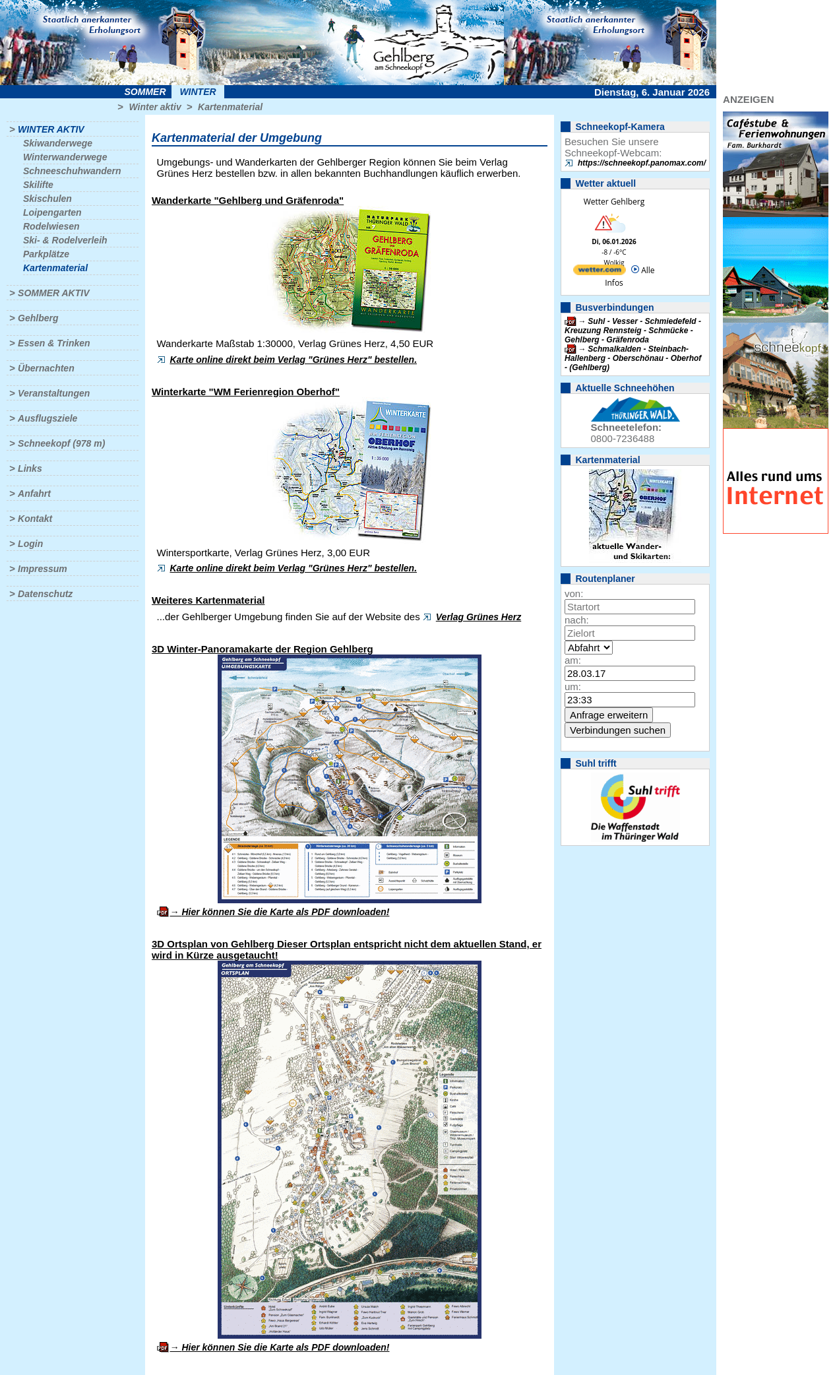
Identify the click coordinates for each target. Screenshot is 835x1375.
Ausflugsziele (47, 418)
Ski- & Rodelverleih (65, 240)
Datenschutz (45, 594)
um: (573, 686)
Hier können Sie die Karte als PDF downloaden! (285, 912)
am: (573, 660)
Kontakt (35, 518)
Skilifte (38, 184)
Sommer (145, 91)
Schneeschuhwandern (72, 171)
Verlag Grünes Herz (478, 617)
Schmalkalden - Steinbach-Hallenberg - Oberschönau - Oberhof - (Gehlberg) (633, 358)
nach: (577, 619)
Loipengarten (52, 212)
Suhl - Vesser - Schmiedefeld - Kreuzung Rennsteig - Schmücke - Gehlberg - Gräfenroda (633, 330)
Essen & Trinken (54, 343)
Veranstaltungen (54, 393)
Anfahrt (34, 493)
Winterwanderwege (65, 157)
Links (30, 468)
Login (30, 543)
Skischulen (47, 198)
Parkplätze (46, 254)
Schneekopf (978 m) (61, 443)
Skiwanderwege (57, 143)
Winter (197, 91)
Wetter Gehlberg (614, 201)
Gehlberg (38, 318)
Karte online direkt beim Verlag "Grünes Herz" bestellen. (293, 359)
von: (574, 593)
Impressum (42, 568)
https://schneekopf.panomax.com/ (642, 163)
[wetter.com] (599, 272)
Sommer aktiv (53, 293)
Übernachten (46, 368)
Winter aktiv (155, 107)
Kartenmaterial (230, 107)
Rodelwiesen (51, 226)
